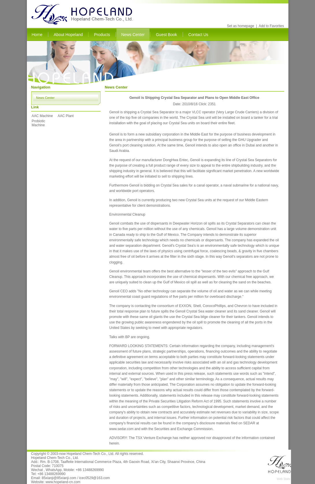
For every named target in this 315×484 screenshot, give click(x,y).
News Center (133, 34)
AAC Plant (66, 116)
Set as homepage (240, 26)
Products (102, 34)
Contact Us (198, 34)
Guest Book (166, 34)
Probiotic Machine (38, 123)
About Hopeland (68, 34)
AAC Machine (42, 116)
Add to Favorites (271, 26)
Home (37, 34)
